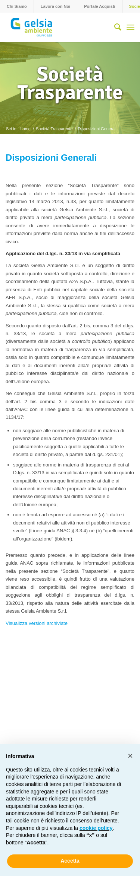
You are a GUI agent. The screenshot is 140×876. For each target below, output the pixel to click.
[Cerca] (114, 27)
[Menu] (130, 27)
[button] (130, 756)
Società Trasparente (69, 83)
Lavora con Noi (55, 6)
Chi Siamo (17, 6)
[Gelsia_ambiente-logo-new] (57, 27)
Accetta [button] (70, 861)
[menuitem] (17, 6)
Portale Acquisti (99, 6)
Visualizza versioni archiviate (37, 623)
